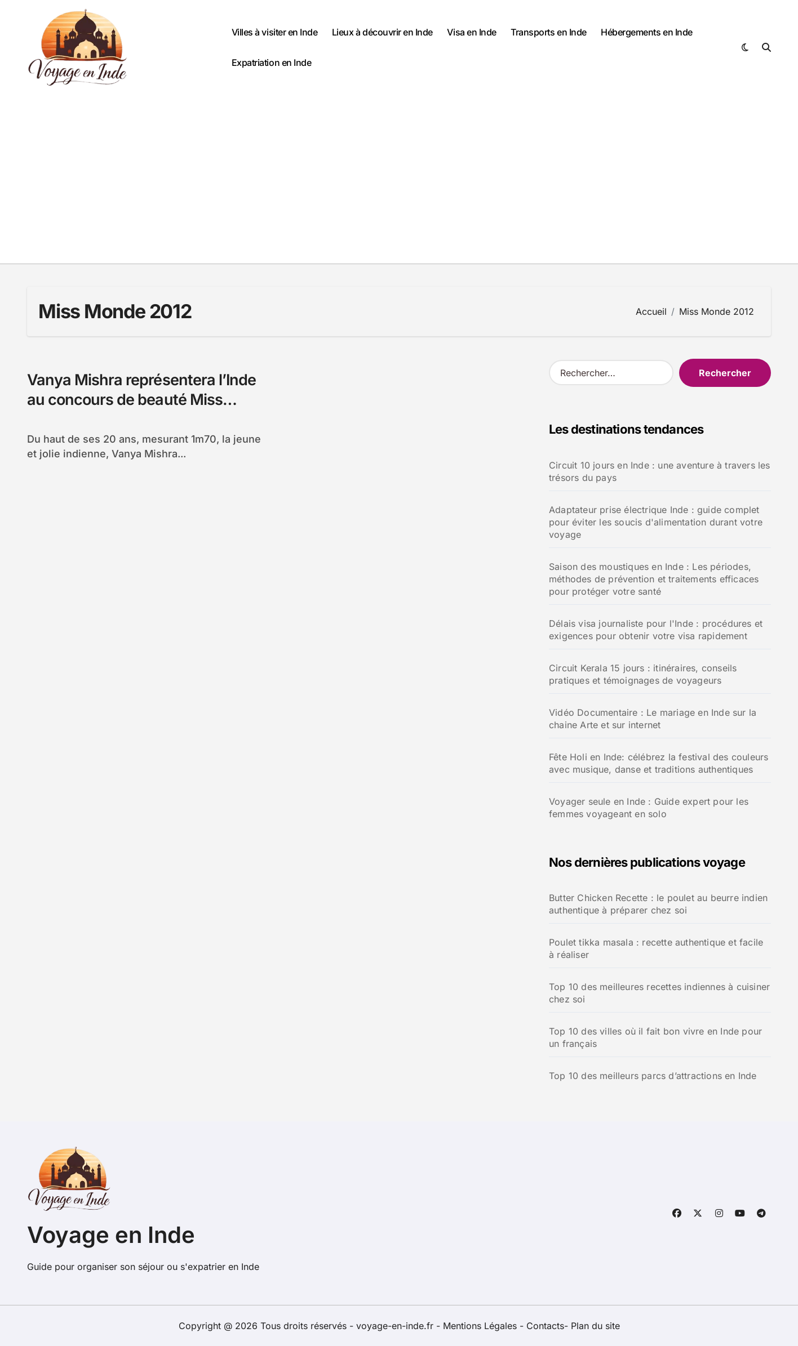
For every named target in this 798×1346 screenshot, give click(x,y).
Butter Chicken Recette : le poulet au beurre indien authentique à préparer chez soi (658, 904)
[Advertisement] (399, 179)
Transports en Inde (548, 32)
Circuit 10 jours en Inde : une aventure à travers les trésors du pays (659, 471)
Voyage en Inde (111, 1235)
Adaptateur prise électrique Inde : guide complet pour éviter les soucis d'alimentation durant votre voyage (655, 522)
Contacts (545, 1325)
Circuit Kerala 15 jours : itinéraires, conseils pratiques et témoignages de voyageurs (643, 674)
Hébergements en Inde (646, 32)
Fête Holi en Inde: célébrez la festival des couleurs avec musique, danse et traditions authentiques (658, 763)
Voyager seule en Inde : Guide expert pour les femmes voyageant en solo (648, 807)
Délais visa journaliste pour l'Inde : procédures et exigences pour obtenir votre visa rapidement (655, 629)
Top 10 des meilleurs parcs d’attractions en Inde (653, 1075)
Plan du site (595, 1325)
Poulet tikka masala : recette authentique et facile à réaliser (656, 948)
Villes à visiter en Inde (274, 32)
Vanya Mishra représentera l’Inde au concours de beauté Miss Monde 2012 (141, 400)
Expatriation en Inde (271, 62)
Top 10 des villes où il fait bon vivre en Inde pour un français (655, 1037)
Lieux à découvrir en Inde (382, 32)
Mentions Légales (481, 1325)
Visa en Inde (471, 32)
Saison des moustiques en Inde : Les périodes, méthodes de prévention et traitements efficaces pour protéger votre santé (654, 579)
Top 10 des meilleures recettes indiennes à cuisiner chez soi (659, 993)
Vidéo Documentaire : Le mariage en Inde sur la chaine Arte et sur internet (652, 718)
